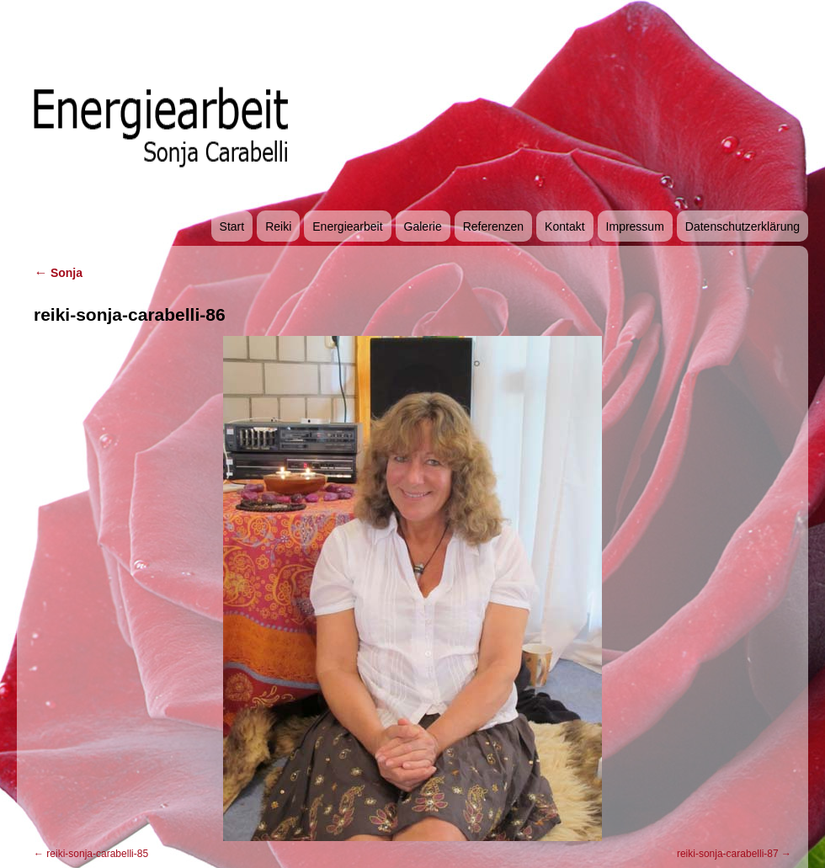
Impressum (635, 226)
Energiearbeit (347, 226)
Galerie (423, 226)
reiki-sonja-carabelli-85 (97, 854)
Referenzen (493, 226)
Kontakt (564, 226)
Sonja (58, 273)
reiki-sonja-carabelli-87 (728, 854)
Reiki (278, 226)
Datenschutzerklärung (742, 226)
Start (232, 226)
